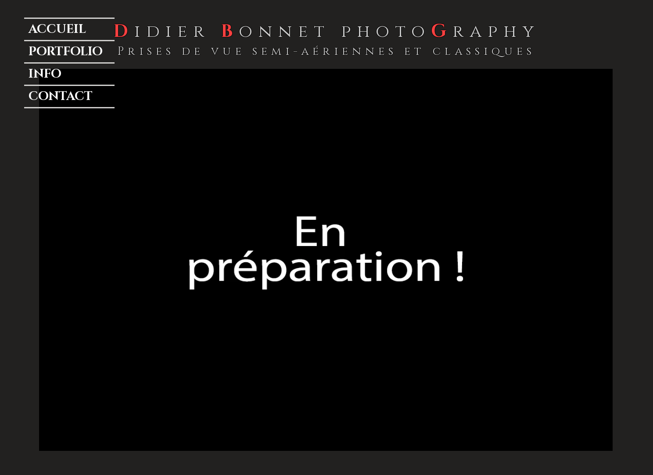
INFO (45, 74)
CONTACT (61, 96)
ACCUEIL (57, 29)
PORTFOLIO (66, 51)
